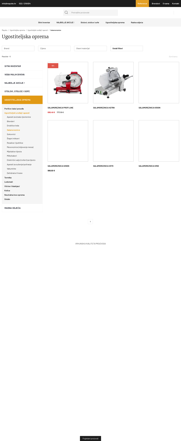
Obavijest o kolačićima (119, 217)
